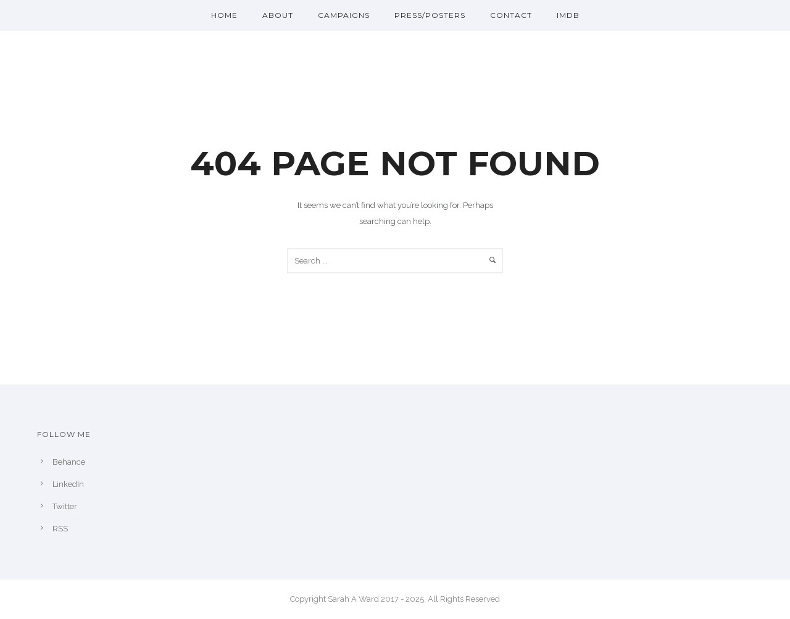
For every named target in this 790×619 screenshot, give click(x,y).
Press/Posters (429, 15)
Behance (68, 462)
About (277, 15)
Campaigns (344, 15)
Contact (511, 15)
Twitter (64, 506)
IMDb (568, 15)
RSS (60, 528)
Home (224, 15)
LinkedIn (68, 484)
